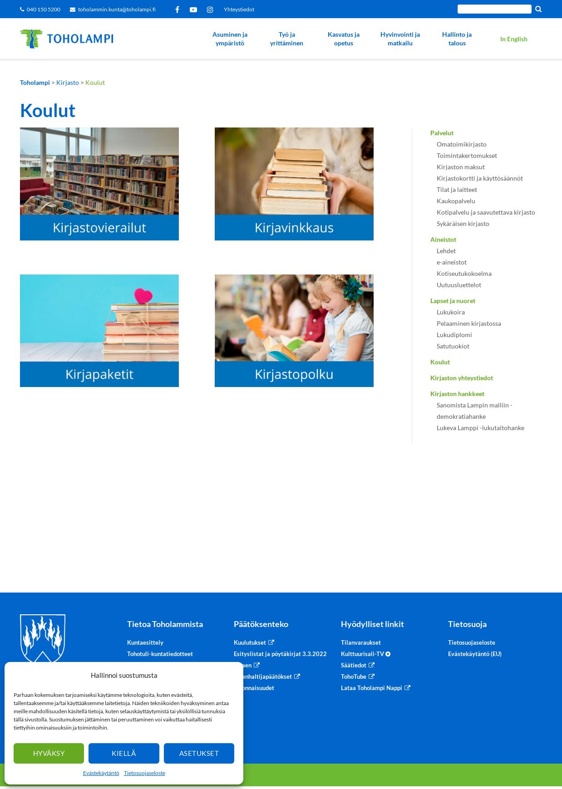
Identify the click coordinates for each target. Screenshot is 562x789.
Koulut (440, 362)
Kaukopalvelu (456, 201)
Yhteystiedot (239, 9)
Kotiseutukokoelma (464, 273)
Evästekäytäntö (101, 772)
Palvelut (442, 133)
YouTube (195, 9)
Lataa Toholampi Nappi (371, 687)
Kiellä (124, 753)
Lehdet (446, 251)
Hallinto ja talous (457, 38)
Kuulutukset (250, 642)
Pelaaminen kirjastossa (469, 323)
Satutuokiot (453, 346)
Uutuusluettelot (459, 285)
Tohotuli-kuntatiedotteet (160, 653)
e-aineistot (452, 262)
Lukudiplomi (454, 334)
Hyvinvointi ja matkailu (400, 38)
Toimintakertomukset (467, 155)
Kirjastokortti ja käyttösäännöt (480, 178)
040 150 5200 (43, 9)
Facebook (178, 9)
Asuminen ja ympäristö (229, 38)
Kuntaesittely (145, 642)
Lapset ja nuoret (452, 300)
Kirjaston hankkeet (457, 393)
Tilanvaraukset (361, 642)
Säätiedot (353, 665)
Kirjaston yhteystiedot (461, 378)
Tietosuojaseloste (144, 772)
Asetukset (199, 753)
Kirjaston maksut (461, 167)
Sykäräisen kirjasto (463, 223)
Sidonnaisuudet (254, 687)
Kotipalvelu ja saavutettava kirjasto (486, 212)
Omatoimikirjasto (462, 144)
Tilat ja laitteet (457, 189)
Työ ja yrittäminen (286, 38)
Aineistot (443, 239)
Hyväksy (49, 753)
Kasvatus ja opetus (344, 38)
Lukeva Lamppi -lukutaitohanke (480, 427)
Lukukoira (451, 312)
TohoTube (353, 676)
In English (513, 39)
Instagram (212, 9)
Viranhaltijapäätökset (263, 676)
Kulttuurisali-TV (365, 653)
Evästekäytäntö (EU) (475, 653)
